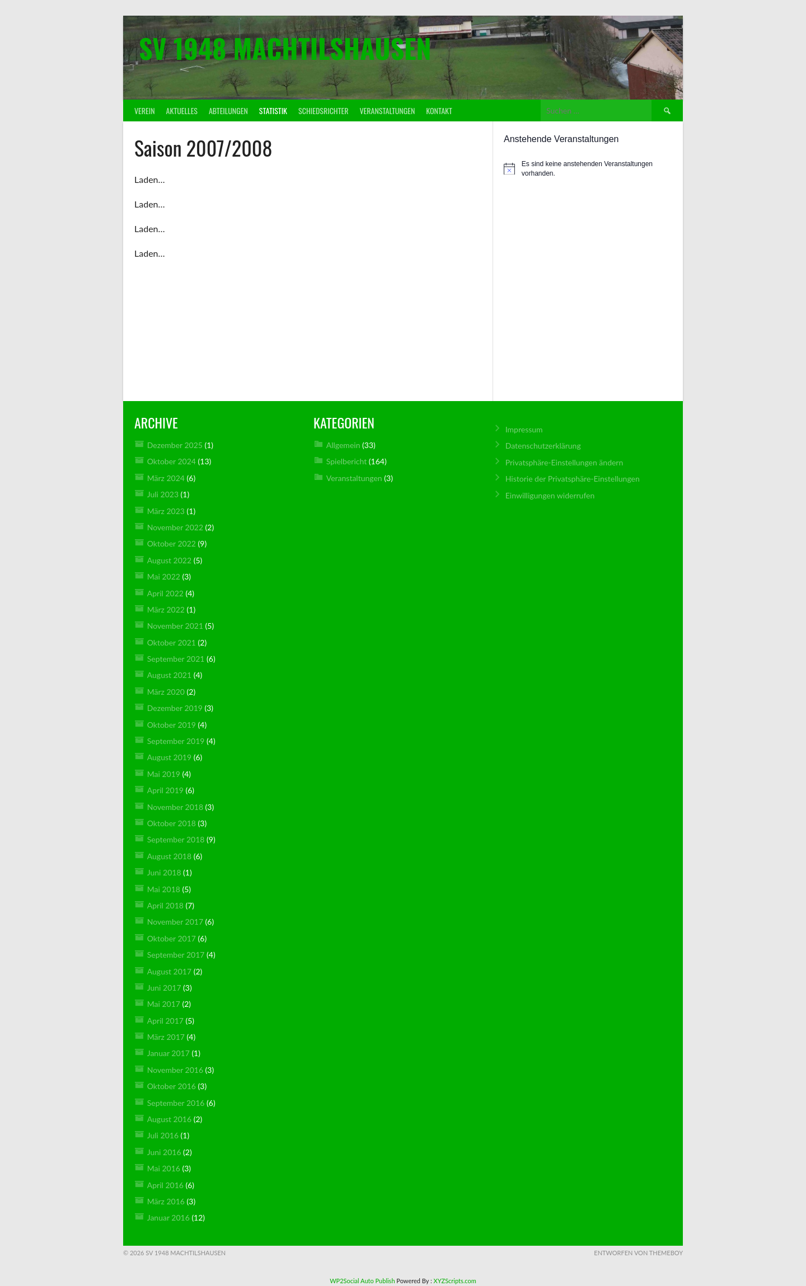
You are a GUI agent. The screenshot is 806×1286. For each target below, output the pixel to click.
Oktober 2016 (171, 1086)
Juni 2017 (164, 987)
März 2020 (166, 691)
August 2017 (169, 971)
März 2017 (166, 1037)
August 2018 (169, 856)
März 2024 (166, 478)
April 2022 (165, 593)
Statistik (273, 110)
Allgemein (343, 445)
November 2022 (175, 527)
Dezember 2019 (175, 708)
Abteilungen (228, 110)
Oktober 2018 (171, 823)
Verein (144, 110)
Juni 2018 (164, 872)
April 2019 (165, 790)
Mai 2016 (163, 1168)
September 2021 (176, 658)
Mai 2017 (163, 1004)
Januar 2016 (168, 1217)
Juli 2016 (163, 1135)
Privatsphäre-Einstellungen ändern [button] (564, 462)
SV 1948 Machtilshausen (285, 48)
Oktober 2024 (171, 461)
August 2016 (169, 1119)
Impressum (524, 429)
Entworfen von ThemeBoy (638, 1252)
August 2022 (169, 560)
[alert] (588, 168)
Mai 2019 (163, 774)
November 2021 (175, 625)
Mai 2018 (163, 889)
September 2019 (176, 741)
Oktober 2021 (171, 642)
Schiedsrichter (323, 110)
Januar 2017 (168, 1053)
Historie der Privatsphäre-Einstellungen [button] (572, 478)
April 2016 (165, 1185)
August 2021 (169, 675)
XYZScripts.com (455, 1280)
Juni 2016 (164, 1152)
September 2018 (176, 839)
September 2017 (176, 954)
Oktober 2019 (171, 724)
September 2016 (176, 1103)
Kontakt (439, 110)
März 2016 (166, 1201)
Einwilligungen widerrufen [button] (550, 495)
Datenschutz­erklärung (543, 445)
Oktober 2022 (171, 543)
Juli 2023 (163, 494)
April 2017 (165, 1020)
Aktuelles (182, 110)
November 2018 (175, 807)
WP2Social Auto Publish (362, 1280)
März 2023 (166, 511)
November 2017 (175, 921)
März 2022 (166, 609)
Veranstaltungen (387, 110)
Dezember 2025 (175, 445)
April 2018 (165, 905)
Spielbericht (346, 461)
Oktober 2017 (171, 938)
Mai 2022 (163, 576)
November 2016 (175, 1070)
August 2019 (169, 757)
